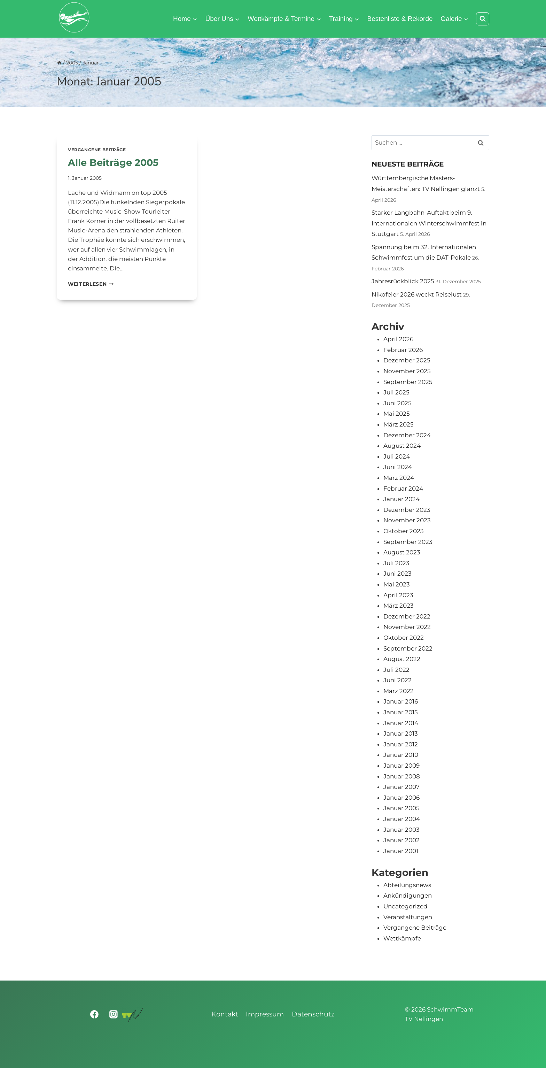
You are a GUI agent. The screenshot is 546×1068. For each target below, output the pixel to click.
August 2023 (401, 552)
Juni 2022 (397, 680)
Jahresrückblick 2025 (403, 281)
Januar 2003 (401, 829)
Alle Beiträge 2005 (114, 162)
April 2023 (398, 595)
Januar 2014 (400, 723)
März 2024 (398, 477)
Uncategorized (405, 906)
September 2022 (407, 648)
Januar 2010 (400, 754)
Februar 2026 (403, 349)
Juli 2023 (396, 563)
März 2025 (398, 424)
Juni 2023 (397, 573)
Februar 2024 (403, 488)
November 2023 (407, 520)
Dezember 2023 (406, 509)
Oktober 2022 (403, 637)
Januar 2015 (400, 712)
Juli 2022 (396, 669)
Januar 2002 (401, 840)
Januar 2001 (400, 850)
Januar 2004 (401, 818)
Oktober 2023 (403, 531)
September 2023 (407, 541)
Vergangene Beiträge (97, 149)
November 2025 (407, 371)
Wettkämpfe (402, 938)
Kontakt (224, 1014)
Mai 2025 (396, 413)
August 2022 (401, 658)
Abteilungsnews (407, 885)
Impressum (265, 1014)
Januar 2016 (400, 701)
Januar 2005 (401, 808)
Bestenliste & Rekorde (400, 18)
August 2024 (402, 445)
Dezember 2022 (406, 616)
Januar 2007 (401, 786)
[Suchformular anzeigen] (482, 18)
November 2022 (407, 626)
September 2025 (407, 381)
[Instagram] (113, 1014)
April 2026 (398, 339)
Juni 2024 (397, 466)
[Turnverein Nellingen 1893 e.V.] (132, 1014)
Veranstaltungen (407, 917)
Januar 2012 (400, 744)
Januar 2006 (401, 797)
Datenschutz (313, 1014)
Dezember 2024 (407, 435)
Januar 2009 (401, 765)
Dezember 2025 (406, 360)
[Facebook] (94, 1014)
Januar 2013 (400, 733)
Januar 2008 (401, 776)
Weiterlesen (91, 284)
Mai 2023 (396, 584)
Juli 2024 (396, 456)
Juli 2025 (396, 392)
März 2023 (398, 605)
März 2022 (398, 690)
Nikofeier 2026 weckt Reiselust (417, 294)
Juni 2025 (397, 403)
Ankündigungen (407, 895)
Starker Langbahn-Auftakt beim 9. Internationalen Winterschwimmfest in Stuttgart (429, 223)
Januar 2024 (401, 498)
